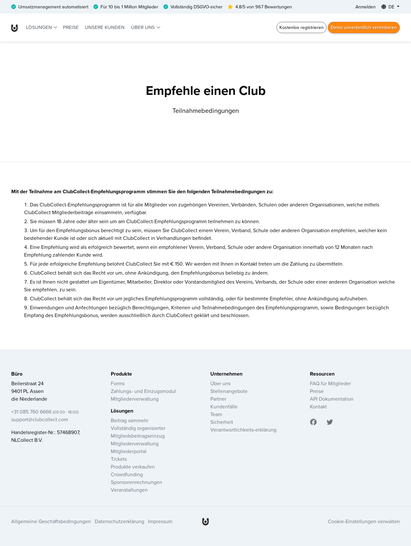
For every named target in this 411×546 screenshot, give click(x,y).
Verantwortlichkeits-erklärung (243, 429)
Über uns (143, 27)
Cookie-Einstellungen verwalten (364, 521)
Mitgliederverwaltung (135, 398)
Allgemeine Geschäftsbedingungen (51, 521)
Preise (71, 27)
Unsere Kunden (105, 27)
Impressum (160, 521)
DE (388, 7)
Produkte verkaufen (133, 466)
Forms (118, 383)
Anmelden (365, 7)
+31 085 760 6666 (45, 411)
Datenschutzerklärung (119, 521)
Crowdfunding (127, 474)
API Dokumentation (332, 398)
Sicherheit (221, 421)
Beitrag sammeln (129, 420)
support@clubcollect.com (39, 419)
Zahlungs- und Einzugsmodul (143, 391)
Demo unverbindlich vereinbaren (364, 27)
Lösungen (39, 27)
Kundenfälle (224, 406)
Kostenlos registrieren (301, 27)
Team (216, 414)
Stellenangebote (229, 391)
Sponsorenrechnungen (136, 482)
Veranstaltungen (129, 489)
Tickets (119, 458)
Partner (218, 398)
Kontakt (318, 406)
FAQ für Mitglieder (330, 383)
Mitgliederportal (128, 451)
